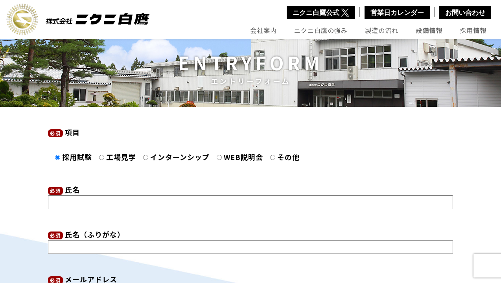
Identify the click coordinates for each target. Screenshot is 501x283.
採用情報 (473, 30)
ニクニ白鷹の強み (321, 30)
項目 (64, 132)
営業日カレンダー (397, 13)
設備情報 (429, 30)
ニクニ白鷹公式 (321, 13)
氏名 (250, 195)
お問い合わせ (465, 13)
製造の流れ (381, 30)
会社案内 (263, 30)
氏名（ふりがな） (250, 240)
